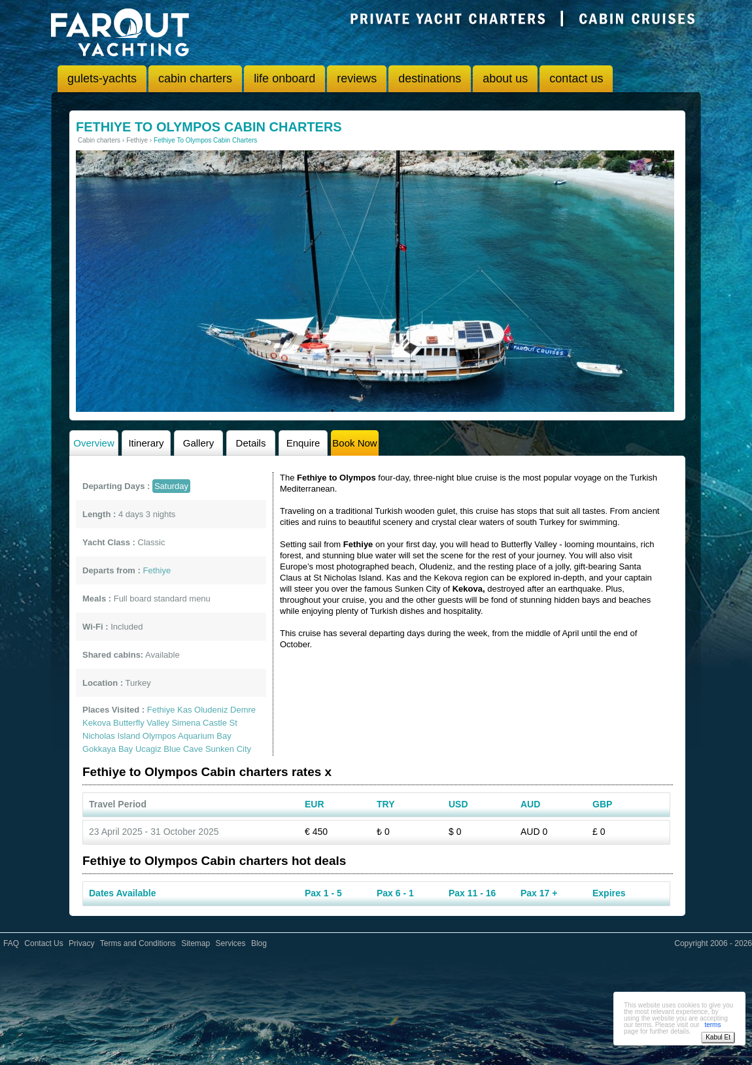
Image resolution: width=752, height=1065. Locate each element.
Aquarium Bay (204, 736)
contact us (576, 78)
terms (712, 1024)
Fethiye (161, 710)
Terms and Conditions (138, 943)
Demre (243, 710)
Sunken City (228, 749)
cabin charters (195, 78)
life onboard (284, 78)
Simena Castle (199, 723)
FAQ (11, 943)
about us (505, 78)
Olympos (159, 736)
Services (231, 943)
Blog (259, 943)
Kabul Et (718, 1037)
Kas (184, 710)
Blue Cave (183, 749)
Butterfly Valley (141, 723)
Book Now (354, 442)
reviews (357, 78)
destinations (429, 78)
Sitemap (195, 943)
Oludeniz (211, 710)
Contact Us (43, 943)
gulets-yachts (102, 78)
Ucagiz (148, 749)
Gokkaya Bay (107, 749)
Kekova (96, 723)
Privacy (81, 943)
